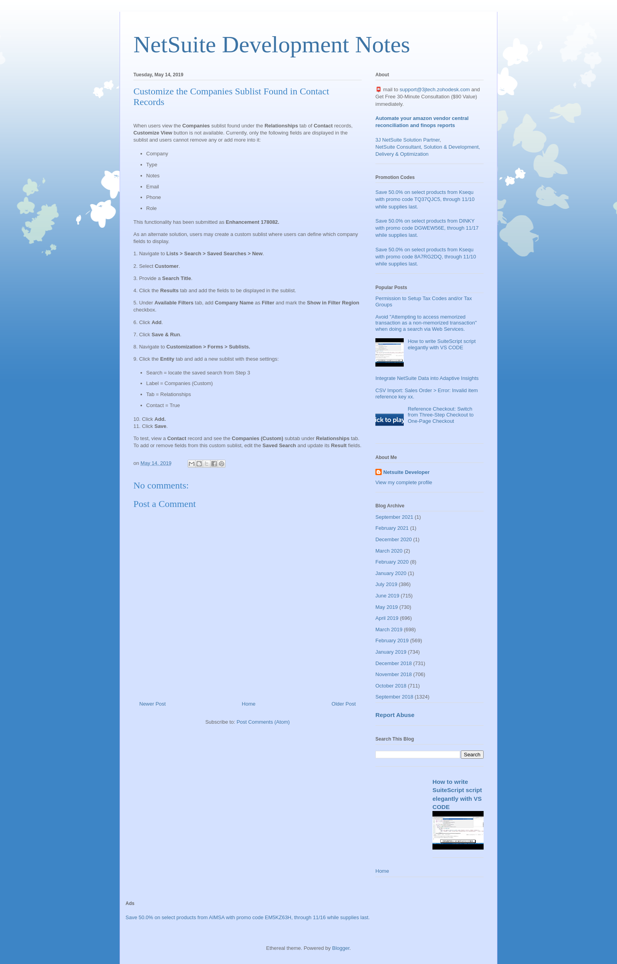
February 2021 (392, 528)
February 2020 (392, 562)
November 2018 (393, 674)
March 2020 (389, 551)
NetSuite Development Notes (271, 44)
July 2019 (386, 584)
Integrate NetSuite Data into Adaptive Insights (426, 378)
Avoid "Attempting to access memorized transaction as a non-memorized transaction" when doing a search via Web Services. (426, 323)
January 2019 (390, 652)
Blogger (340, 948)
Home (249, 704)
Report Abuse (394, 714)
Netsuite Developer (406, 472)
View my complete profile (403, 482)
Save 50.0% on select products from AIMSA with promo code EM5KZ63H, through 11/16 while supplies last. (248, 917)
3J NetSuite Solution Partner (407, 140)
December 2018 (393, 663)
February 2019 (392, 640)
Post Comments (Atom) (263, 722)
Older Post (344, 704)
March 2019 (389, 629)
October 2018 (390, 686)
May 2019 (386, 607)
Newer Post (152, 704)
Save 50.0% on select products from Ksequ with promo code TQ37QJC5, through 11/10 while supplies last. (425, 199)
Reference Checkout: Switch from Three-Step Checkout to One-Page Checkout (440, 415)
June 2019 (387, 596)
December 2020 (393, 539)
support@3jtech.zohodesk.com (435, 89)
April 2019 (387, 618)
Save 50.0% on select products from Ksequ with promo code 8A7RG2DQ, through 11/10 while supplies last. (425, 257)
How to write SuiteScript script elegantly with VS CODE (442, 344)
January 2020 (390, 573)
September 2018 (394, 697)
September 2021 (394, 517)
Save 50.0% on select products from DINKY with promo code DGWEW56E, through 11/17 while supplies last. (426, 228)
